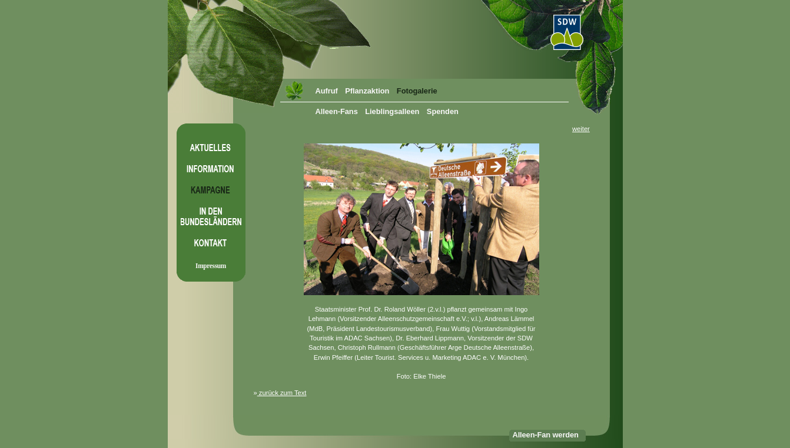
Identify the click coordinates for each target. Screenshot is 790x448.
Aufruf (327, 90)
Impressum (210, 265)
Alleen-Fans (337, 111)
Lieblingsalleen (392, 111)
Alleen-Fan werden (546, 434)
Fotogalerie (417, 90)
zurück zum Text (282, 392)
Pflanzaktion (367, 90)
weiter (581, 128)
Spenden (443, 111)
